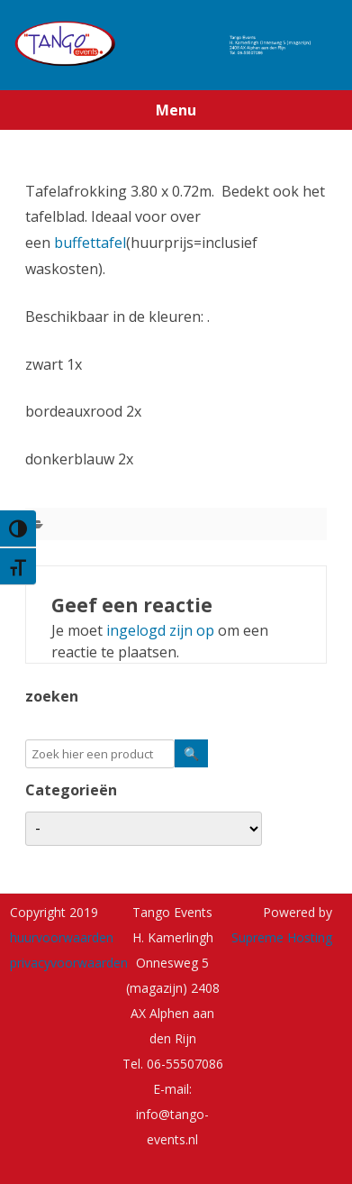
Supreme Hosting (281, 937)
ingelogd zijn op (160, 630)
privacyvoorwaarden (69, 962)
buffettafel (90, 242)
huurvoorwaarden (61, 937)
